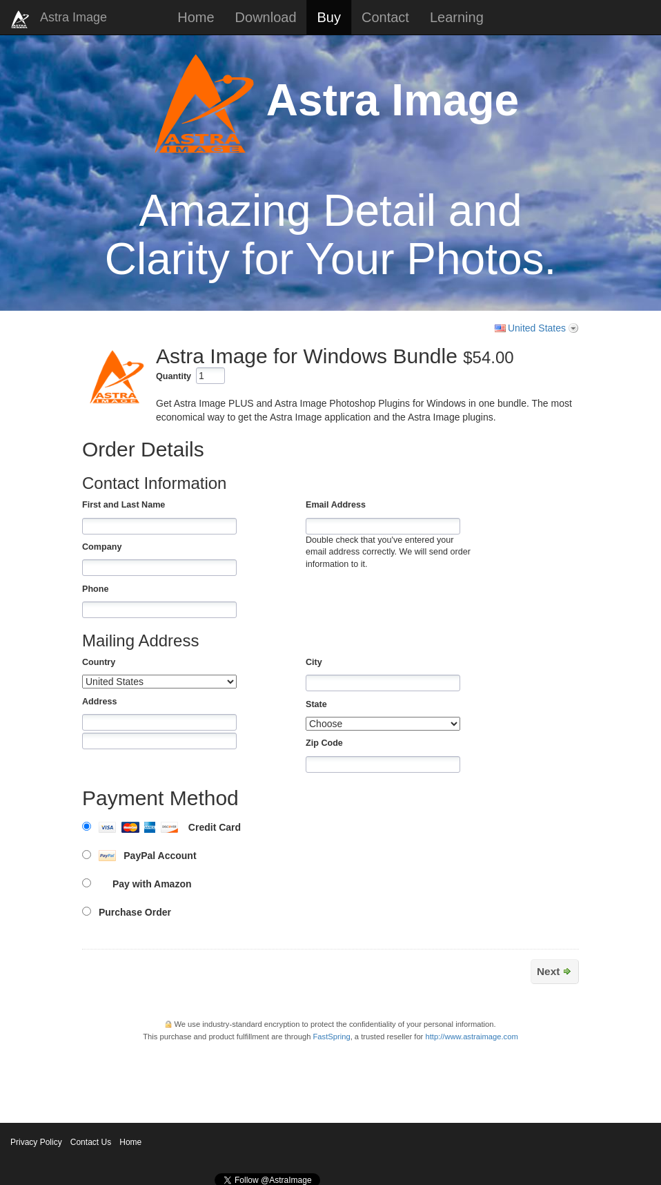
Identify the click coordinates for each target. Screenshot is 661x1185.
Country (98, 662)
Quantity (173, 376)
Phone (95, 589)
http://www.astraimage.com (471, 1036)
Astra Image (73, 17)
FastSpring (332, 1036)
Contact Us (90, 1142)
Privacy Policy (36, 1142)
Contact (385, 17)
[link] (541, 1065)
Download (266, 17)
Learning (457, 17)
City (314, 662)
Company (101, 547)
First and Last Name (123, 505)
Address (99, 701)
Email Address (336, 505)
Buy (329, 17)
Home (195, 17)
